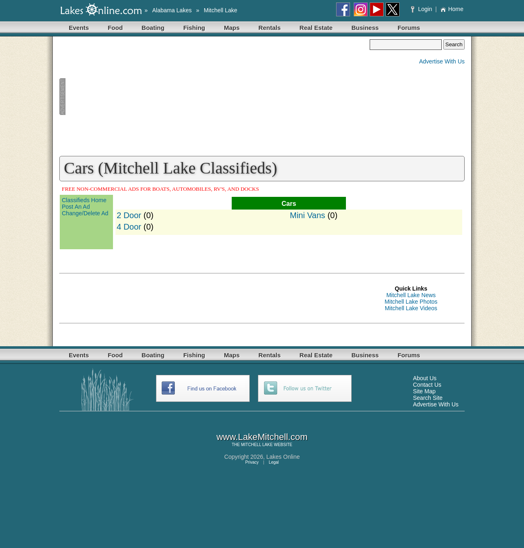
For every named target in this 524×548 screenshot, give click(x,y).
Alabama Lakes (172, 10)
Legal (274, 462)
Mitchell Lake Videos (411, 308)
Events (79, 27)
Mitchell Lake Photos (410, 301)
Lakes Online (283, 456)
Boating (153, 27)
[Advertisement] (215, 96)
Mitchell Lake (220, 10)
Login (422, 9)
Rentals (269, 27)
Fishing (194, 27)
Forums (409, 27)
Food (115, 27)
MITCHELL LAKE (257, 444)
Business (365, 27)
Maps (231, 27)
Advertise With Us (442, 61)
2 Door (129, 215)
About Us (425, 378)
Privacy (252, 462)
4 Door (129, 226)
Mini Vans (307, 215)
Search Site (428, 398)
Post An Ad (76, 206)
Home (451, 9)
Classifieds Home (84, 200)
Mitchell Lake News (411, 295)
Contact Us (427, 384)
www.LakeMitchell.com (262, 437)
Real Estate (316, 27)
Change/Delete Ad (85, 213)
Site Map (424, 391)
